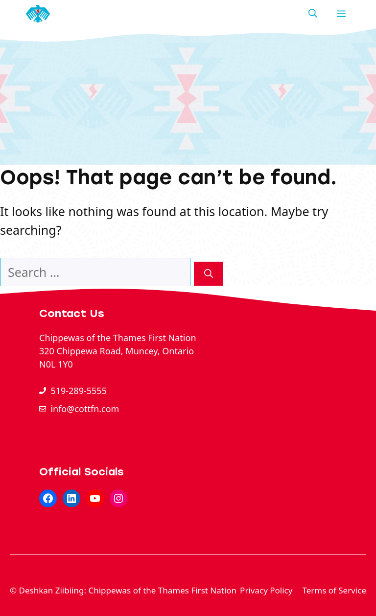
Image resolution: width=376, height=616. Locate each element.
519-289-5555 (78, 390)
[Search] (208, 274)
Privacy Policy (266, 590)
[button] (313, 13)
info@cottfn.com (84, 409)
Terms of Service (334, 590)
